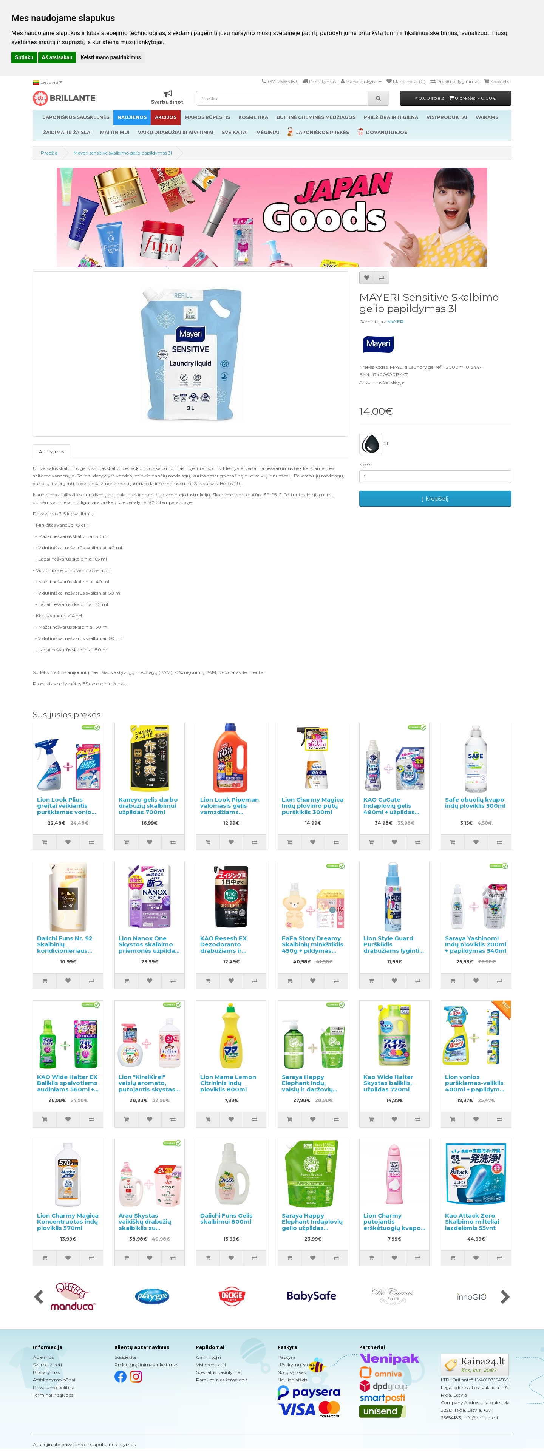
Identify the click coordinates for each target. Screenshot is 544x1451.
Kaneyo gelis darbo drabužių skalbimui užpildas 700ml (148, 806)
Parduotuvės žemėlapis (221, 1380)
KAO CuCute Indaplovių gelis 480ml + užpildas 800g (389, 809)
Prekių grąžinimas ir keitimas (146, 1365)
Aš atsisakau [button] (57, 57)
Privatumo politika (53, 1387)
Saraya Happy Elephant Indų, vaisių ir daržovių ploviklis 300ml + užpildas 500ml (307, 1089)
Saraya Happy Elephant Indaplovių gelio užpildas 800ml (312, 1225)
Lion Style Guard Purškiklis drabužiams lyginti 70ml (391, 948)
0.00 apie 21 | (455, 98)
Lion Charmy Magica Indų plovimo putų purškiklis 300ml (312, 806)
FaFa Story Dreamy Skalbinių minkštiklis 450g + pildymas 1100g (312, 948)
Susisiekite (125, 1357)
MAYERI (396, 322)
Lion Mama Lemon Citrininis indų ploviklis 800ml (228, 1083)
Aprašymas (51, 451)
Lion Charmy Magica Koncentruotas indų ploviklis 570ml (68, 1222)
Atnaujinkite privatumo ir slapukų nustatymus (84, 1444)
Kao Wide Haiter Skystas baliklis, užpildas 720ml (388, 1083)
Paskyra (286, 1357)
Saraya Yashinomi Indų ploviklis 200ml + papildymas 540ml (475, 944)
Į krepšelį (435, 498)
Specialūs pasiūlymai (218, 1372)
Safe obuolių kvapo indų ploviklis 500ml (475, 803)
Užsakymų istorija (297, 1365)
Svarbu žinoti (47, 1365)
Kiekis (365, 464)
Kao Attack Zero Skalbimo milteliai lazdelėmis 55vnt (472, 1222)
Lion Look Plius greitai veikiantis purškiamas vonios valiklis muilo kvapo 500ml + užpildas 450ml (67, 815)
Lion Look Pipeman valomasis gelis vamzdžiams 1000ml (229, 809)
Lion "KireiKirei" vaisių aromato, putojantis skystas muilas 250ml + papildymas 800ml (147, 1089)
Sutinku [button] (24, 57)
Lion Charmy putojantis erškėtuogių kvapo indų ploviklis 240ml (393, 1225)
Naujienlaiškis (292, 1380)
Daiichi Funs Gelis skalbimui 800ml (226, 1218)
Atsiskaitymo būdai (54, 1380)
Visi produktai (211, 1365)
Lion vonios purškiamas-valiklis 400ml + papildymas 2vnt (476, 1086)
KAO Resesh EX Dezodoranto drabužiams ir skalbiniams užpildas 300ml (223, 951)
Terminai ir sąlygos (53, 1395)
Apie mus (43, 1357)
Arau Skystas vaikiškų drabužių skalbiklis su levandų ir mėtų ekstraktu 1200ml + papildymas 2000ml (149, 1231)
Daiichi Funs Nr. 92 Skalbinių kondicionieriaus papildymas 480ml (65, 948)
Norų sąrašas (292, 1372)
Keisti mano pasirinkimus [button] (111, 57)
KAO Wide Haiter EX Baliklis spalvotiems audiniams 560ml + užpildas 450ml (67, 1086)
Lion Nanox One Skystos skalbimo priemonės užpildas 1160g (148, 948)
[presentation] (38, 1298)
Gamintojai (208, 1357)
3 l (373, 444)
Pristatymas (46, 1372)
